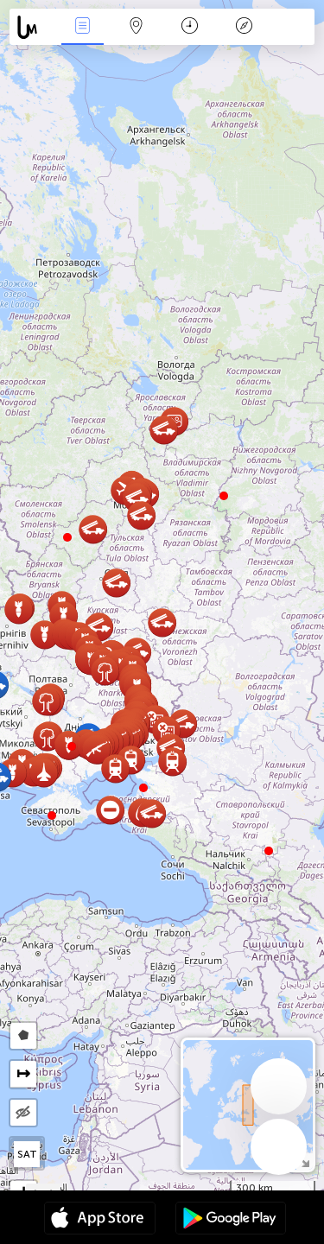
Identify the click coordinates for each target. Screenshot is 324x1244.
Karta (136, 27)
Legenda (243, 27)
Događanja (82, 27)
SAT (27, 1154)
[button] (71, 746)
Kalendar (190, 27)
